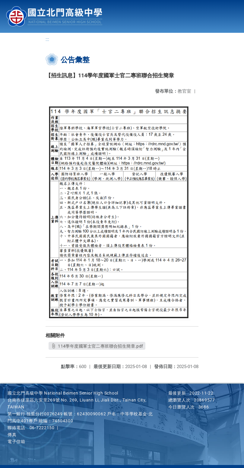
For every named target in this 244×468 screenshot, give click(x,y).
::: (47, 39)
